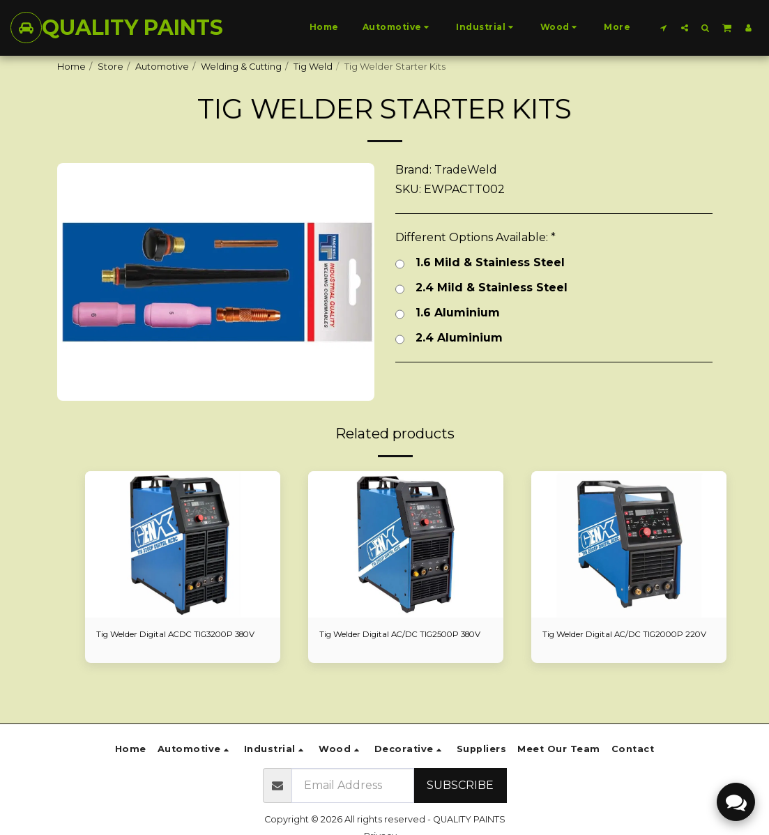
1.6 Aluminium (447, 313)
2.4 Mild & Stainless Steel (481, 288)
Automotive (162, 66)
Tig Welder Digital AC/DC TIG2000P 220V (621, 642)
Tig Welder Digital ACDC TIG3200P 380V (173, 642)
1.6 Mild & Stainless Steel (480, 263)
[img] (182, 544)
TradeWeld (465, 169)
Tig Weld (313, 66)
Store (110, 66)
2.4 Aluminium (449, 338)
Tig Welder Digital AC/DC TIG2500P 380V (397, 642)
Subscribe (460, 785)
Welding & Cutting (241, 66)
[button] (663, 27)
